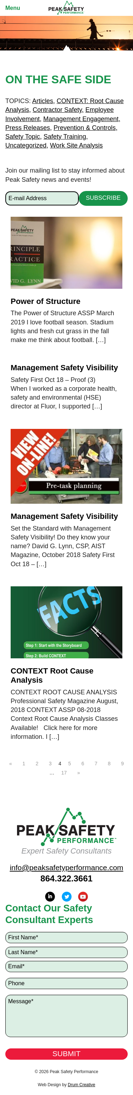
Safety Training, (66, 136)
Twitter (67, 897)
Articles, (43, 100)
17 (64, 773)
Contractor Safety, (58, 109)
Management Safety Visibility (64, 367)
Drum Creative (81, 1084)
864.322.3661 (66, 878)
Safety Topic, (23, 136)
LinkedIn (50, 897)
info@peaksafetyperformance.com (66, 867)
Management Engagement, (81, 118)
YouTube (83, 897)
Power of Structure (46, 301)
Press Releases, (28, 127)
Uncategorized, (26, 145)
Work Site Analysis (76, 145)
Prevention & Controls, (85, 127)
